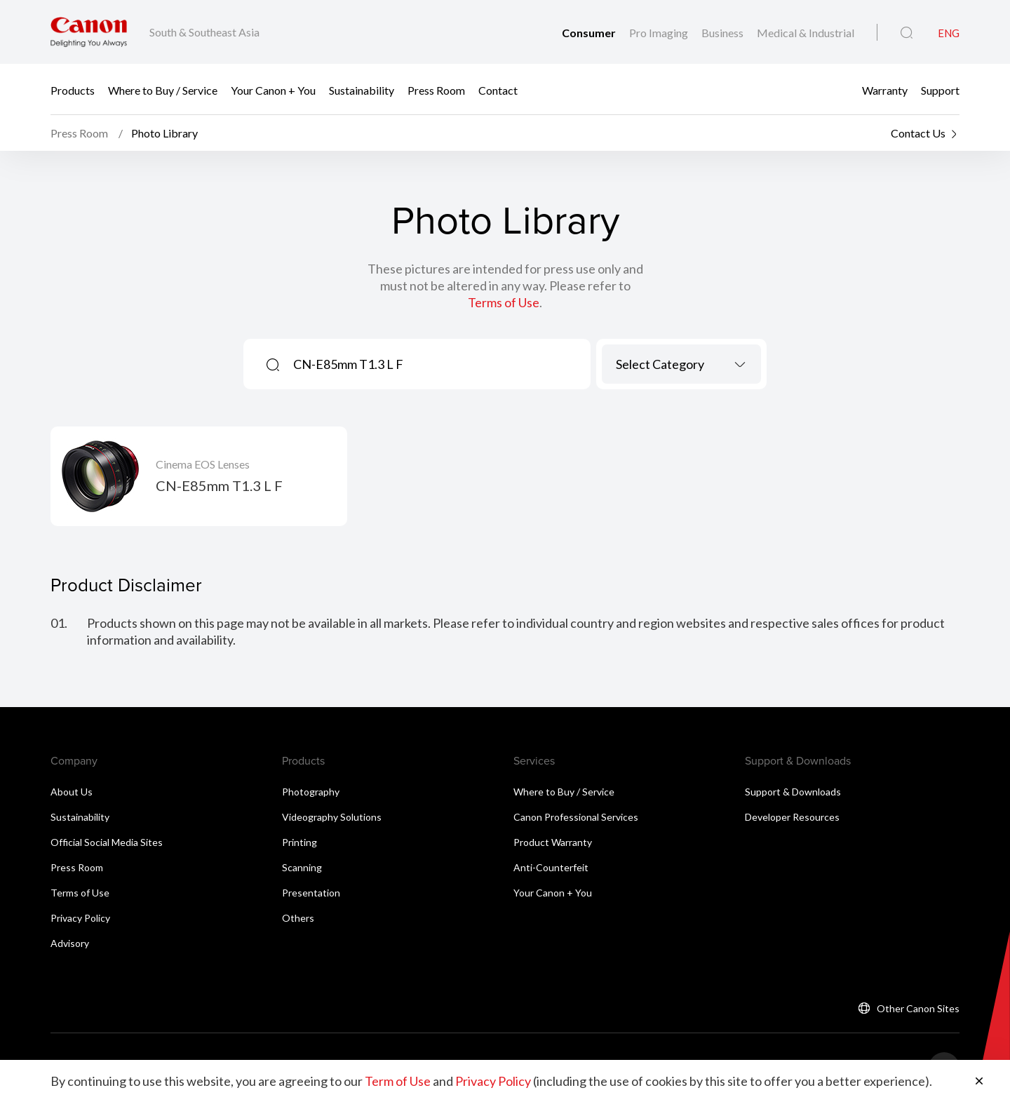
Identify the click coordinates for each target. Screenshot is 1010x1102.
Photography (310, 792)
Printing (299, 842)
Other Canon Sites (918, 1008)
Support (940, 89)
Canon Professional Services (575, 817)
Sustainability (361, 89)
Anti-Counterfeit (550, 867)
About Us (71, 792)
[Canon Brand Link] (88, 32)
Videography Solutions (332, 817)
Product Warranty (552, 842)
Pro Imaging (659, 32)
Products (72, 89)
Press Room (436, 89)
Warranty (885, 89)
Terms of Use (503, 302)
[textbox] (681, 364)
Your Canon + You (273, 89)
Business (723, 32)
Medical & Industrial (805, 32)
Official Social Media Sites (106, 842)
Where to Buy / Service (162, 89)
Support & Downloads (793, 792)
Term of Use (398, 1081)
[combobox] (681, 364)
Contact (498, 89)
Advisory (69, 943)
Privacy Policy (80, 918)
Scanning (302, 867)
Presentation (311, 893)
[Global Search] (906, 33)
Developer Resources (792, 817)
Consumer (590, 32)
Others (298, 918)
